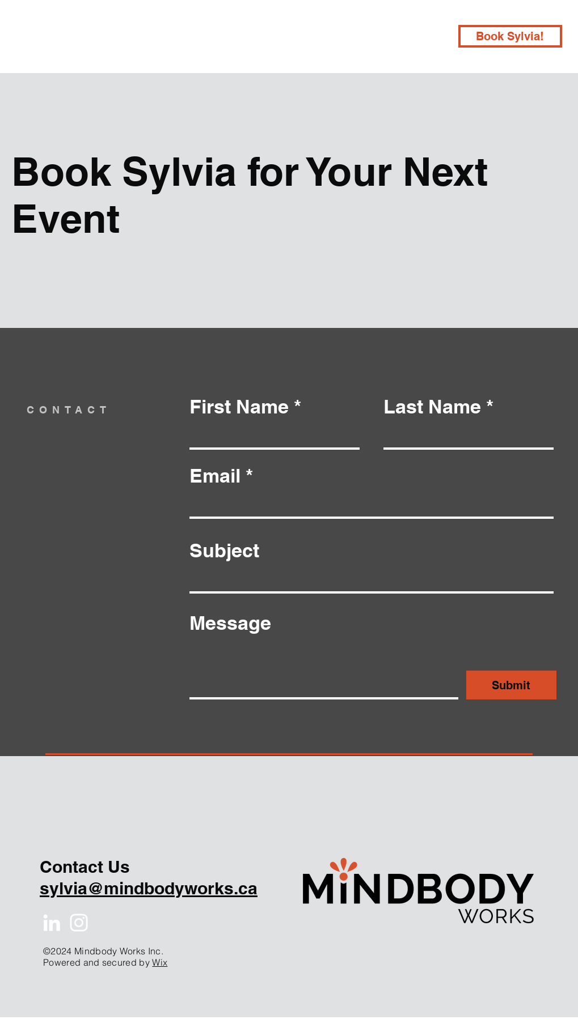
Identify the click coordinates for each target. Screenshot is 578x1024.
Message (230, 623)
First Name (239, 406)
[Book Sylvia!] (510, 36)
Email (215, 475)
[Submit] (511, 685)
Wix (159, 962)
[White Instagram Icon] (79, 923)
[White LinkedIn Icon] (52, 923)
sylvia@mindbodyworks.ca (149, 888)
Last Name (432, 406)
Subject (224, 550)
